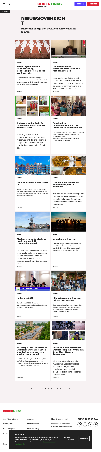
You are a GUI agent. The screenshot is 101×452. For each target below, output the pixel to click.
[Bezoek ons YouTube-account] (96, 424)
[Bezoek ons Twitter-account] (90, 424)
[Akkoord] (84, 438)
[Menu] (4, 4)
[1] (5, 11)
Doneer (80, 4)
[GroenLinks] (50, 4)
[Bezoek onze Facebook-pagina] (85, 424)
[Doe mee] (93, 4)
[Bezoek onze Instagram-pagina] (79, 424)
